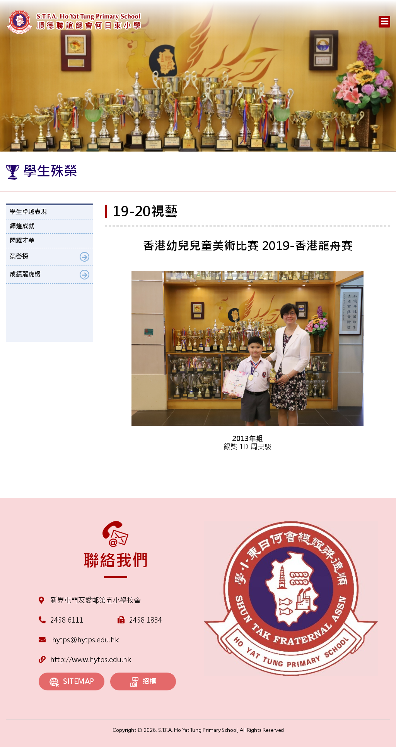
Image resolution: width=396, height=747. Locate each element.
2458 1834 (145, 620)
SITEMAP (72, 682)
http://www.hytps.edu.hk (85, 659)
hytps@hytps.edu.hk (79, 639)
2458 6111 (66, 620)
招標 (143, 682)
